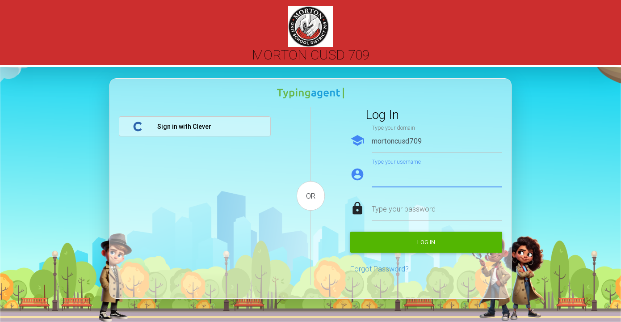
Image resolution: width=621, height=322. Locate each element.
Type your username (396, 161)
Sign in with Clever (172, 126)
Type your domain (393, 127)
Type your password (404, 208)
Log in (426, 242)
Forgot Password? (379, 268)
